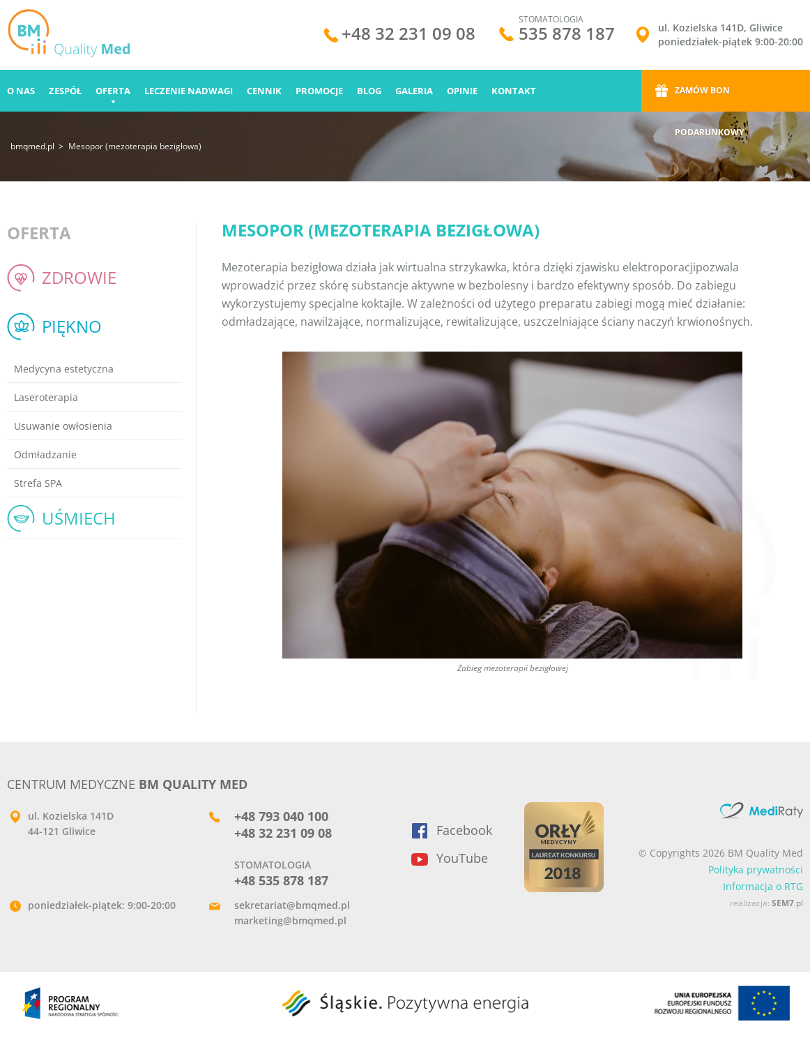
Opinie (462, 90)
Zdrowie (79, 277)
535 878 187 (567, 33)
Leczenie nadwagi (188, 90)
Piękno (72, 326)
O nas (21, 90)
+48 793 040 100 (281, 816)
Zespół (65, 90)
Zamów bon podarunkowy (709, 98)
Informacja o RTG (763, 886)
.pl (787, 903)
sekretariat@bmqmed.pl (292, 905)
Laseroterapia (46, 397)
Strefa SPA (38, 483)
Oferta (112, 90)
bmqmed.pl (32, 146)
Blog (369, 90)
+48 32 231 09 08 (408, 35)
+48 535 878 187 (281, 880)
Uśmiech (79, 517)
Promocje (319, 90)
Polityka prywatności (755, 869)
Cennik (264, 90)
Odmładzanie (45, 454)
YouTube (462, 858)
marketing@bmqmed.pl (290, 920)
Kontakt (513, 90)
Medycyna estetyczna (64, 368)
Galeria (414, 90)
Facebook (464, 830)
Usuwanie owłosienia (63, 426)
